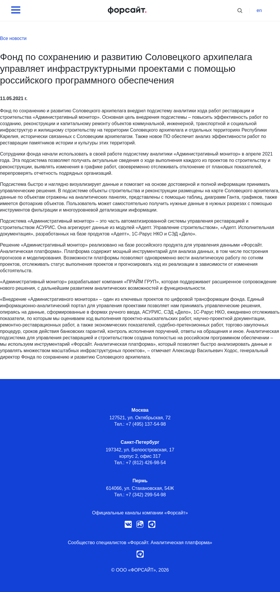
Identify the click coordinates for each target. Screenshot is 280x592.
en (259, 10)
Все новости (13, 38)
